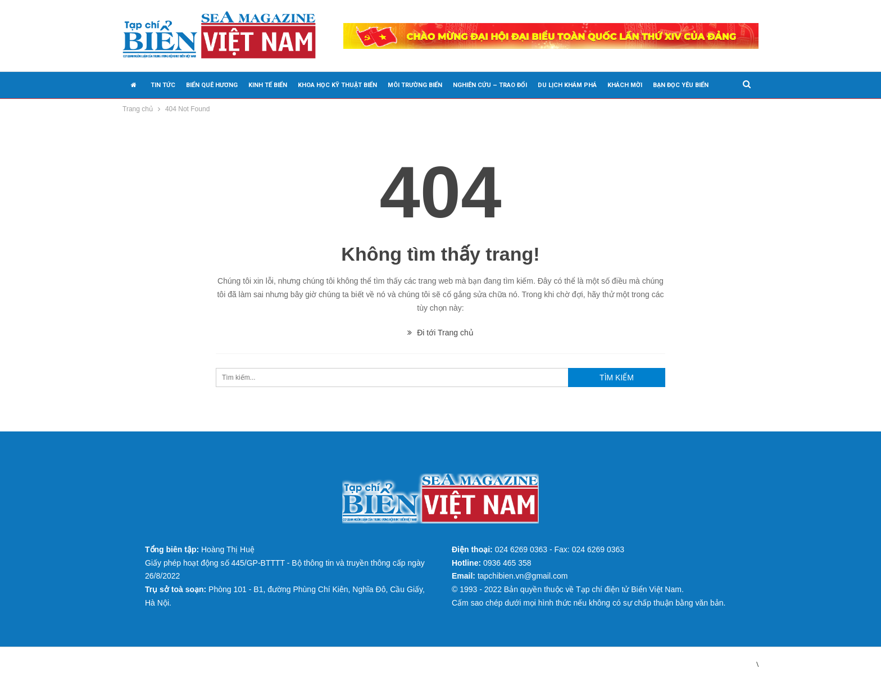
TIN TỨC (163, 85)
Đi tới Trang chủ (440, 332)
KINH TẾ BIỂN (267, 85)
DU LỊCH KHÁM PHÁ (567, 85)
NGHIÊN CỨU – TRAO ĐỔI (490, 85)
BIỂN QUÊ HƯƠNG (212, 85)
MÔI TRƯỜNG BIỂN (415, 85)
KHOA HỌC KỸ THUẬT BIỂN (337, 85)
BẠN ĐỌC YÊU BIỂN (681, 85)
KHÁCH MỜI (624, 85)
